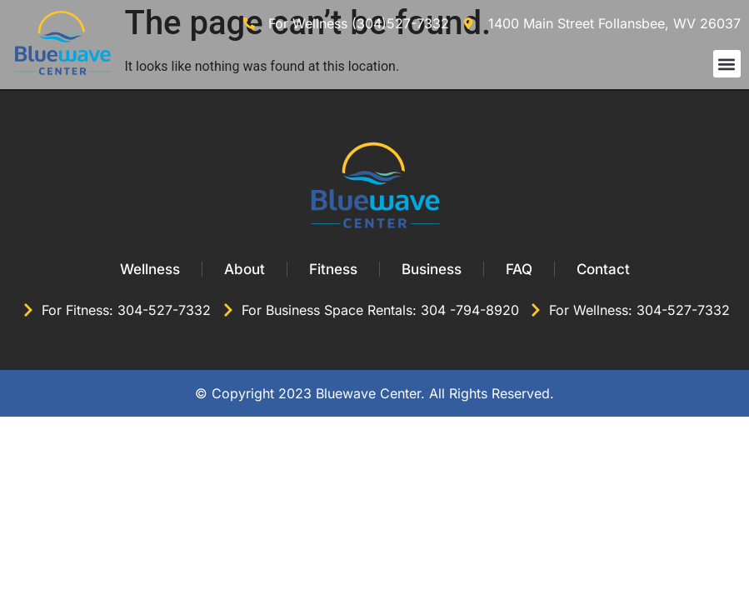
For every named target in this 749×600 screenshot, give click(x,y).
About (244, 269)
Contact (603, 269)
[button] (727, 64)
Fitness (333, 269)
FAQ (519, 269)
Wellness (150, 269)
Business (432, 269)
